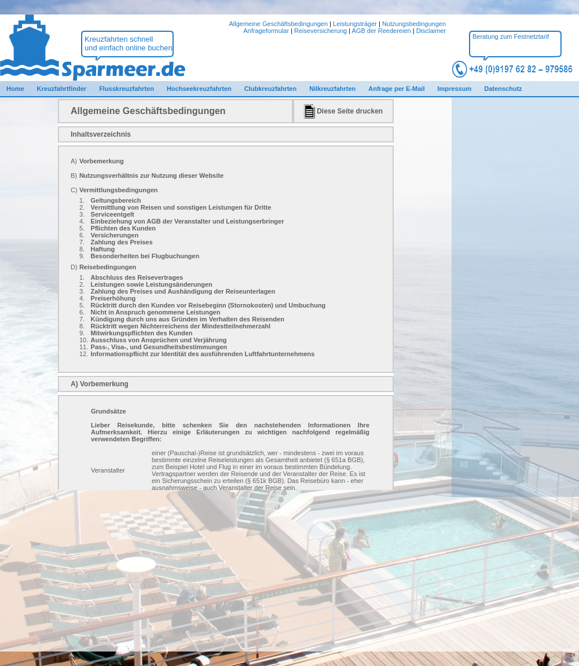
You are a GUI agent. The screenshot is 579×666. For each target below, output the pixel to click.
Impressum (454, 88)
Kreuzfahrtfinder (62, 88)
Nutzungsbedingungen (414, 23)
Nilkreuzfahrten (332, 88)
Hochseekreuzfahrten (199, 88)
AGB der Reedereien (381, 30)
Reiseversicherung (320, 30)
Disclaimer (431, 30)
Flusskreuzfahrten (126, 88)
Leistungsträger (355, 23)
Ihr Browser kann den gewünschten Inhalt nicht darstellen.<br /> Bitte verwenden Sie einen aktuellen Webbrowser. (226, 294)
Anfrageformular (266, 30)
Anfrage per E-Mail (396, 88)
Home (15, 88)
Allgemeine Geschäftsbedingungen (278, 23)
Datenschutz (503, 88)
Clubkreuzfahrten (270, 88)
